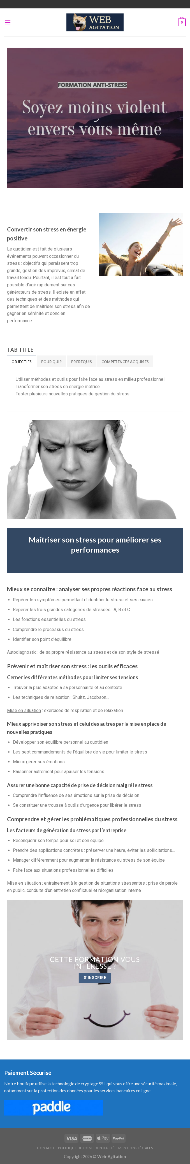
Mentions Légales (135, 1148)
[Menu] (7, 22)
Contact (45, 1148)
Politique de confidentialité (86, 1148)
